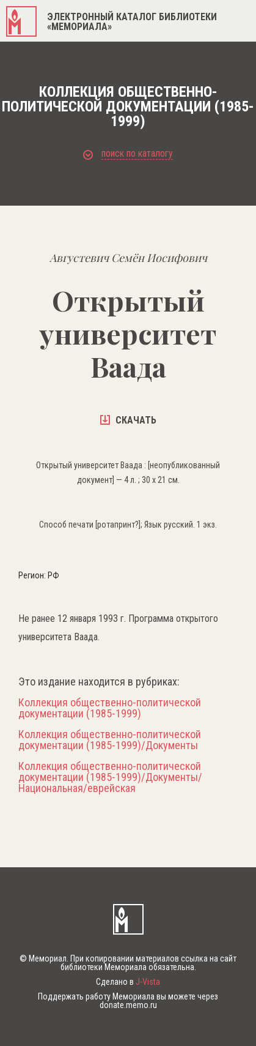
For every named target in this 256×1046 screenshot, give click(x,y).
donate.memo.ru (128, 1005)
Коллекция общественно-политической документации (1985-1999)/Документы (109, 740)
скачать (128, 420)
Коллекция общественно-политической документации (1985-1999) (109, 708)
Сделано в (128, 981)
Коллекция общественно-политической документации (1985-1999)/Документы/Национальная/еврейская (110, 777)
